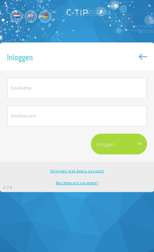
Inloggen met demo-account (77, 171)
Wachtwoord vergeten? (77, 183)
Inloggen (119, 144)
